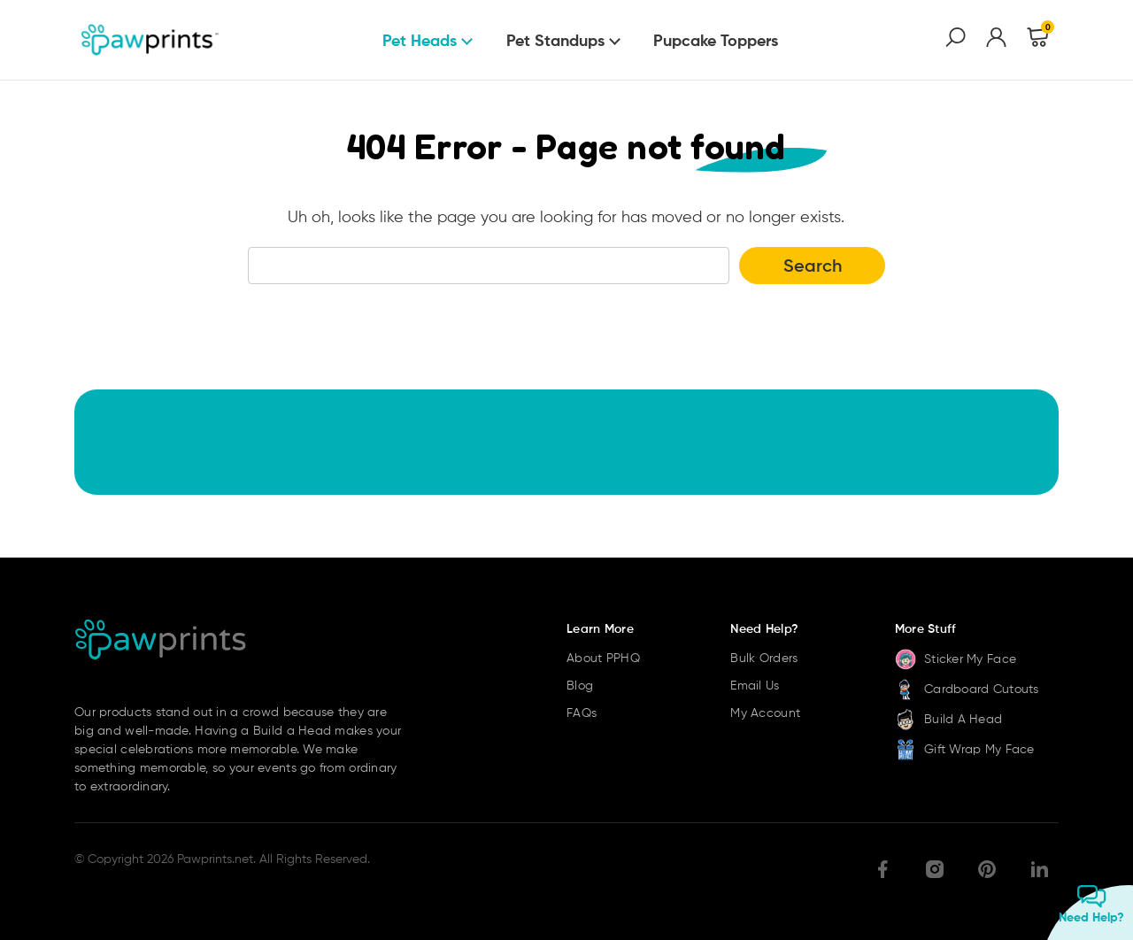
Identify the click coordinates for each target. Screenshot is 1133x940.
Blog (579, 685)
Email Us (754, 685)
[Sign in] (996, 40)
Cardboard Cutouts (967, 689)
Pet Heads (419, 40)
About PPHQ (603, 658)
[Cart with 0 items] (1038, 40)
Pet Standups (555, 40)
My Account (765, 712)
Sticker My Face (955, 658)
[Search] (955, 40)
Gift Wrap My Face (965, 749)
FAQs (581, 712)
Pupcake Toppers (715, 40)
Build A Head (949, 719)
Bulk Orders (764, 658)
